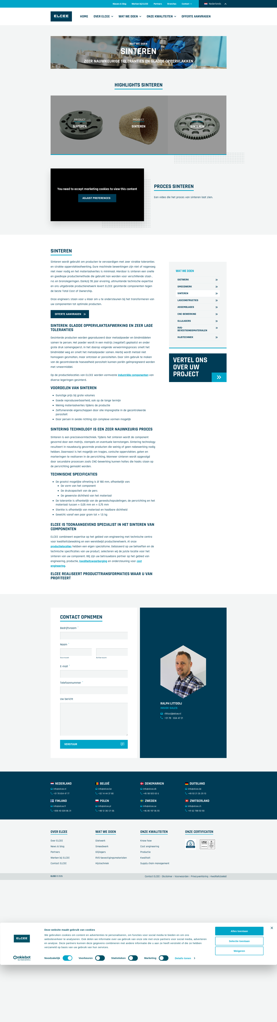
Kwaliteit (145, 887)
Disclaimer (167, 905)
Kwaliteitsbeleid (218, 905)
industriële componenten (133, 404)
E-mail (65, 695)
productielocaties (61, 576)
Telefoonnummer (71, 712)
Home (84, 16)
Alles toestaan (239, 643)
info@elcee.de (194, 818)
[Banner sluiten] (272, 640)
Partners (158, 3)
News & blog (57, 876)
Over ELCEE (102, 16)
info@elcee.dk (149, 818)
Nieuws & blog (119, 3)
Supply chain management (154, 893)
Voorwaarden (182, 905)
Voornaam (64, 687)
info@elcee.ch (194, 835)
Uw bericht (66, 728)
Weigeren (239, 662)
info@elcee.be (105, 818)
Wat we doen (128, 16)
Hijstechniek (102, 893)
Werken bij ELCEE (140, 3)
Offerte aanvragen (196, 16)
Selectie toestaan (239, 653)
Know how (146, 870)
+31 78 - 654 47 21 (171, 747)
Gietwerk (100, 870)
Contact (187, 3)
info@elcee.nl (59, 818)
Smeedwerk (101, 876)
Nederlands (215, 4)
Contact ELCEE (59, 893)
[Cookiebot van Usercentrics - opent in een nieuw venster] (22, 670)
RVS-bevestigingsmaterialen (111, 887)
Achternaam (101, 687)
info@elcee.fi (59, 835)
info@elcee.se (149, 835)
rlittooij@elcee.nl (170, 743)
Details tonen (183, 670)
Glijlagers (100, 881)
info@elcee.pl (104, 835)
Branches (171, 3)
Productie (145, 881)
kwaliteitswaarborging (93, 590)
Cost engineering (149, 876)
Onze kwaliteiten (160, 16)
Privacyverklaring (199, 905)
